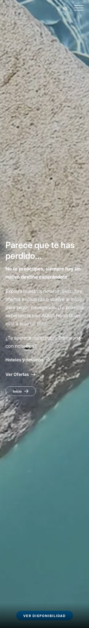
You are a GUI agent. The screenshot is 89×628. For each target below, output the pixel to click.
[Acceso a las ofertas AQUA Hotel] (20, 374)
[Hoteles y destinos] (27, 359)
